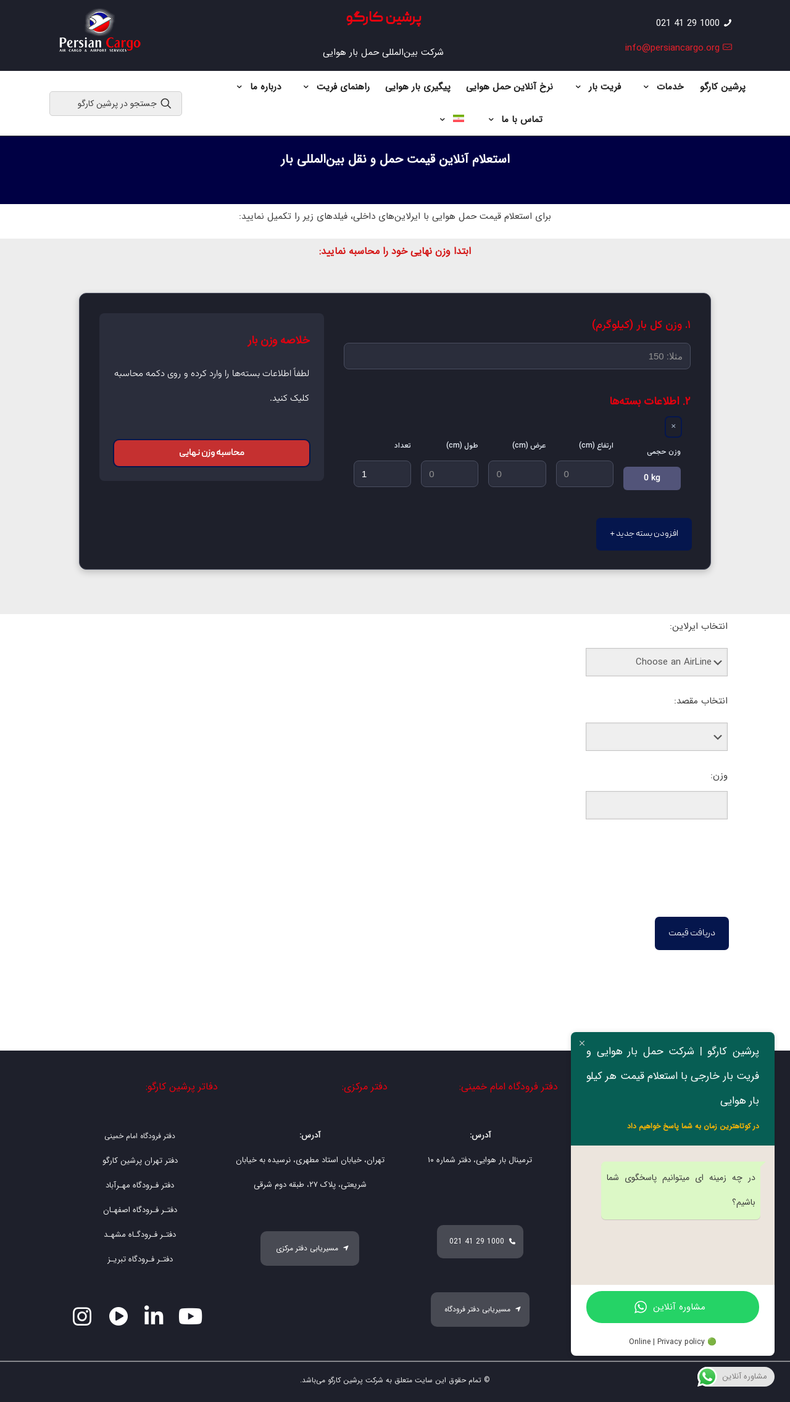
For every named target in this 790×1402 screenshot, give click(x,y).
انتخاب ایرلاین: (699, 626)
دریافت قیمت (691, 933)
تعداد (402, 445)
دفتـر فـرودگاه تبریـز (140, 1259)
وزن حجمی (664, 451)
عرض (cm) (529, 445)
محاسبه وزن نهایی (211, 453)
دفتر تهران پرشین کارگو (140, 1160)
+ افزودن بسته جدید (644, 534)
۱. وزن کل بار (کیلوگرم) (641, 325)
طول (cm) (462, 445)
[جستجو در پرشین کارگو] (115, 103)
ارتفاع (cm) (596, 445)
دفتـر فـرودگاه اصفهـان (140, 1209)
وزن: (719, 775)
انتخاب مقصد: (701, 701)
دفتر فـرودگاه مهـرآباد (140, 1185)
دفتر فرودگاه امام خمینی (139, 1136)
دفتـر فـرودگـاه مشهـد (140, 1234)
